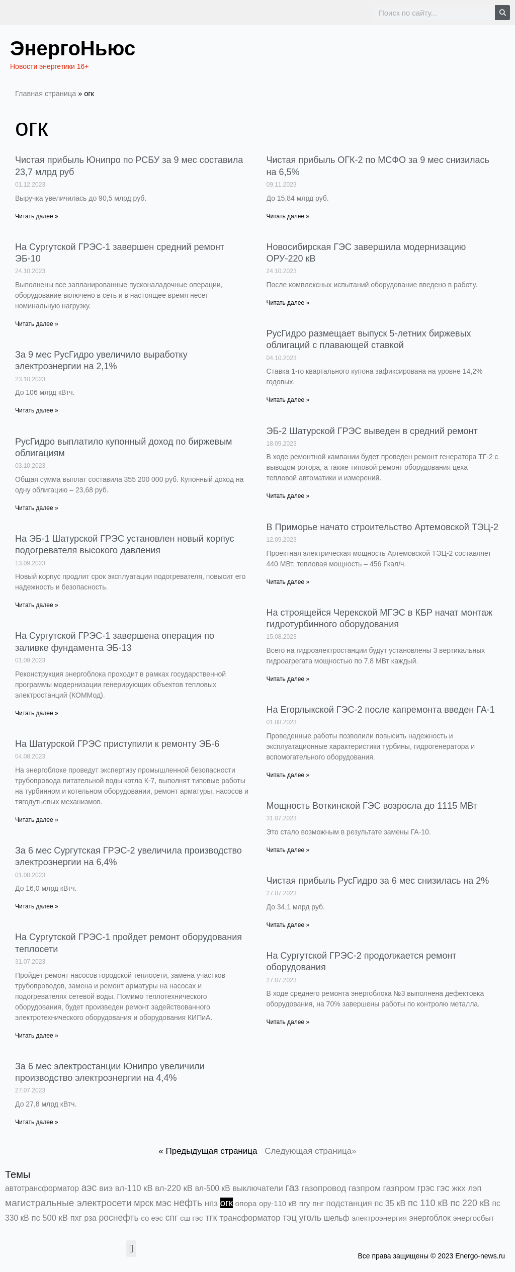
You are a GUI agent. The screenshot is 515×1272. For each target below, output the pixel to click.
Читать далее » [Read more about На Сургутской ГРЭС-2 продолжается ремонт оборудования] (288, 1022)
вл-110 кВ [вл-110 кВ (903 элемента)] (134, 1188)
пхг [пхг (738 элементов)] (76, 1217)
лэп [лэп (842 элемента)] (474, 1188)
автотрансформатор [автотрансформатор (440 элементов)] (42, 1188)
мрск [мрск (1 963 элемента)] (143, 1203)
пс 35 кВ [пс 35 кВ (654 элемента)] (389, 1203)
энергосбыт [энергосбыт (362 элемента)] (473, 1218)
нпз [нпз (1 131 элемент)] (211, 1203)
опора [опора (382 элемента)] (246, 1203)
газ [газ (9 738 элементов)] (292, 1187)
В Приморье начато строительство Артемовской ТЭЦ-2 (383, 527)
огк (31, 127)
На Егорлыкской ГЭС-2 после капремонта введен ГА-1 (381, 710)
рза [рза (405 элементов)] (90, 1218)
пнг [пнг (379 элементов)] (318, 1203)
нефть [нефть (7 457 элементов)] (188, 1202)
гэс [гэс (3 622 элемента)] (443, 1187)
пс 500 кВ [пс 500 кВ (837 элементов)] (50, 1218)
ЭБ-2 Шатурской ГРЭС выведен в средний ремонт (372, 431)
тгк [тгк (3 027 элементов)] (211, 1217)
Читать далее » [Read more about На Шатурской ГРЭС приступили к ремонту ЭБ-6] (36, 819)
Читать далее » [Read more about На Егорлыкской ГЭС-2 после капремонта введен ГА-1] (288, 775)
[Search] (502, 12)
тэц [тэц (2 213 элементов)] (290, 1218)
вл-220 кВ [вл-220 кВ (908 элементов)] (174, 1188)
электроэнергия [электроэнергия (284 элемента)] (379, 1218)
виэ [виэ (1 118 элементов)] (106, 1188)
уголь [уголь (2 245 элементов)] (310, 1218)
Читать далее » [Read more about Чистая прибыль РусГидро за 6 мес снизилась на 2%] (288, 924)
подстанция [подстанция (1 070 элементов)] (349, 1203)
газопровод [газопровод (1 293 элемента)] (323, 1188)
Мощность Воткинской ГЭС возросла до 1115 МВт (372, 806)
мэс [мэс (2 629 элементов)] (163, 1203)
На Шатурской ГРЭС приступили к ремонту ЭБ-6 (117, 744)
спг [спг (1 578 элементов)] (171, 1218)
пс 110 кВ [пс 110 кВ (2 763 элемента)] (428, 1203)
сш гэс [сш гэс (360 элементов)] (191, 1218)
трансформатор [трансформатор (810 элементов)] (249, 1218)
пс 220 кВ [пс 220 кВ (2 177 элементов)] (469, 1203)
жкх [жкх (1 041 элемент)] (459, 1188)
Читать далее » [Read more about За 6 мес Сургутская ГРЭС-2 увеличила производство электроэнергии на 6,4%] (36, 906)
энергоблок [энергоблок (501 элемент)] (430, 1218)
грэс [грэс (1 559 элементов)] (426, 1188)
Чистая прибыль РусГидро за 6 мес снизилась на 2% (378, 881)
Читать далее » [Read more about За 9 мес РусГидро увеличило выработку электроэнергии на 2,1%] (36, 410)
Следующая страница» (311, 1151)
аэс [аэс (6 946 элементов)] (89, 1187)
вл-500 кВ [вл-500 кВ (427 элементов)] (212, 1188)
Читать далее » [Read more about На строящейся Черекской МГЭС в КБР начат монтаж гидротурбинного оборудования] (288, 679)
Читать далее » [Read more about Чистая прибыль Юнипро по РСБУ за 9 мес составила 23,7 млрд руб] (36, 216)
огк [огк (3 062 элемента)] (226, 1203)
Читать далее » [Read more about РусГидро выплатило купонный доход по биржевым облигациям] (36, 508)
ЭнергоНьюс (72, 48)
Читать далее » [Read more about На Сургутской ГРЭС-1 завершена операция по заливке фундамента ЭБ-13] (36, 713)
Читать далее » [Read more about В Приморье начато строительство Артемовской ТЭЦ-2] (288, 581)
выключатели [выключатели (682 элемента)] (257, 1188)
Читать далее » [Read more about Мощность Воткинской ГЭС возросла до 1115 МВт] (288, 850)
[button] (131, 1248)
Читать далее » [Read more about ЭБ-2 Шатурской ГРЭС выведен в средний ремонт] (288, 495)
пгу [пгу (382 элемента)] (304, 1203)
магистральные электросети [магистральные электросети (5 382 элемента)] (68, 1203)
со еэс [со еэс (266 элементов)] (152, 1218)
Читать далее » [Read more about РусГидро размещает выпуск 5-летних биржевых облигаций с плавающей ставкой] (288, 399)
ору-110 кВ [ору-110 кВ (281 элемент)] (278, 1203)
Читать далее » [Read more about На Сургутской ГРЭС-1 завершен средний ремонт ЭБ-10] (36, 323)
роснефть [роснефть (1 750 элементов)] (118, 1218)
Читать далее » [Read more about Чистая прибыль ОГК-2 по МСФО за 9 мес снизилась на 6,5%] (288, 216)
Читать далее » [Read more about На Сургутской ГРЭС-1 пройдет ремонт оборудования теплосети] (36, 1035)
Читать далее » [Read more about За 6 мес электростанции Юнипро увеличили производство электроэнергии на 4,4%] (36, 1122)
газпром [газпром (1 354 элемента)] (399, 1188)
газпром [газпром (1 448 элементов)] (365, 1188)
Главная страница (45, 94)
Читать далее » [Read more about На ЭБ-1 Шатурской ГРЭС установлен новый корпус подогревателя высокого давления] (36, 605)
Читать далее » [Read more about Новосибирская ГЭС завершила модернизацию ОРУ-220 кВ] (288, 302)
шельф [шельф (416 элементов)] (337, 1218)
